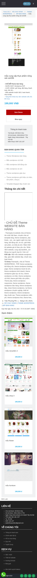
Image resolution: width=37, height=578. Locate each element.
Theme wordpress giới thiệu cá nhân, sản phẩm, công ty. (19, 178)
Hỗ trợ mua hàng (10, 538)
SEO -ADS (8, 554)
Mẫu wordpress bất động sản (16, 164)
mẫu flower (10, 441)
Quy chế (8, 541)
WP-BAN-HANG (21, 14)
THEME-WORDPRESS (26, 303)
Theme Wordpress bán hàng (16, 156)
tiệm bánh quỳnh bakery (12, 569)
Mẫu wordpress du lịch (14, 169)
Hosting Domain (10, 560)
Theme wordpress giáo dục (16, 173)
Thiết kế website (10, 557)
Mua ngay (18, 119)
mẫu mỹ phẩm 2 (12, 351)
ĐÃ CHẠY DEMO (17, 12)
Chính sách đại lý (10, 535)
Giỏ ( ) (27, 4)
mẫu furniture (10, 485)
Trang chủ (6, 12)
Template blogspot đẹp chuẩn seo (18, 184)
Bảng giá (8, 563)
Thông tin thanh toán (11, 532)
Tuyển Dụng (9, 544)
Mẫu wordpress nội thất (14, 160)
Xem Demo (18, 112)
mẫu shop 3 (10, 396)
